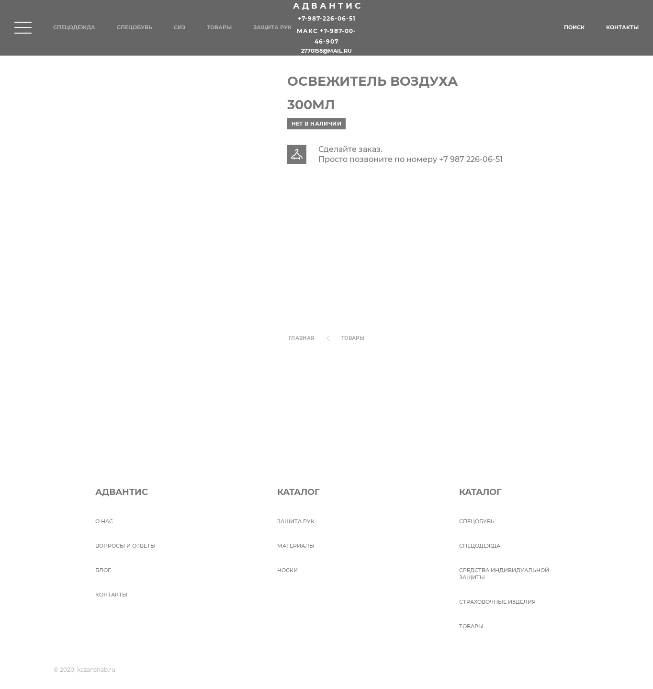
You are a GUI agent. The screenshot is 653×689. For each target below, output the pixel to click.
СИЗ (179, 27)
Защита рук (272, 27)
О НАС (104, 521)
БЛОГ (103, 570)
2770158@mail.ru (326, 51)
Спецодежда (74, 27)
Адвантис (328, 6)
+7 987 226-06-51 (471, 159)
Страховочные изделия (497, 601)
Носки (287, 570)
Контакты (622, 27)
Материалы (296, 545)
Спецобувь (134, 27)
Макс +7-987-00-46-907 (326, 37)
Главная (302, 338)
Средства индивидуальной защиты (504, 574)
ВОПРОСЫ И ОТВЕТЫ (125, 545)
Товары (219, 27)
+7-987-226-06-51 (327, 18)
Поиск (574, 27)
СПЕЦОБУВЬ (477, 521)
